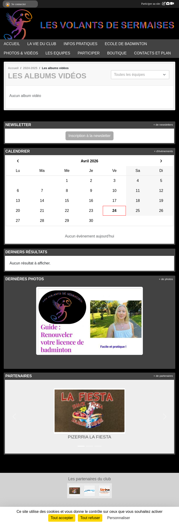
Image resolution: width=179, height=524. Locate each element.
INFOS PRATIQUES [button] (80, 44)
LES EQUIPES (57, 53)
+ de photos (166, 279)
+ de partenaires (163, 375)
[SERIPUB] (104, 490)
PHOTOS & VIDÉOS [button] (21, 53)
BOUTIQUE (117, 53)
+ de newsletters (163, 124)
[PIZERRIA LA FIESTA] (74, 490)
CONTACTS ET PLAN (152, 53)
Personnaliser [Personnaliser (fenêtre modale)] (118, 518)
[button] (14, 417)
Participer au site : (157, 3)
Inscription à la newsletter (90, 136)
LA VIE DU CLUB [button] (41, 44)
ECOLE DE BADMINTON (126, 44)
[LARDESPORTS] (89, 490)
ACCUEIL (12, 44)
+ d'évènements (163, 151)
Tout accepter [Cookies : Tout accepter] (62, 518)
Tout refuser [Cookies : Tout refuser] (90, 518)
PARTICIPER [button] (89, 53)
